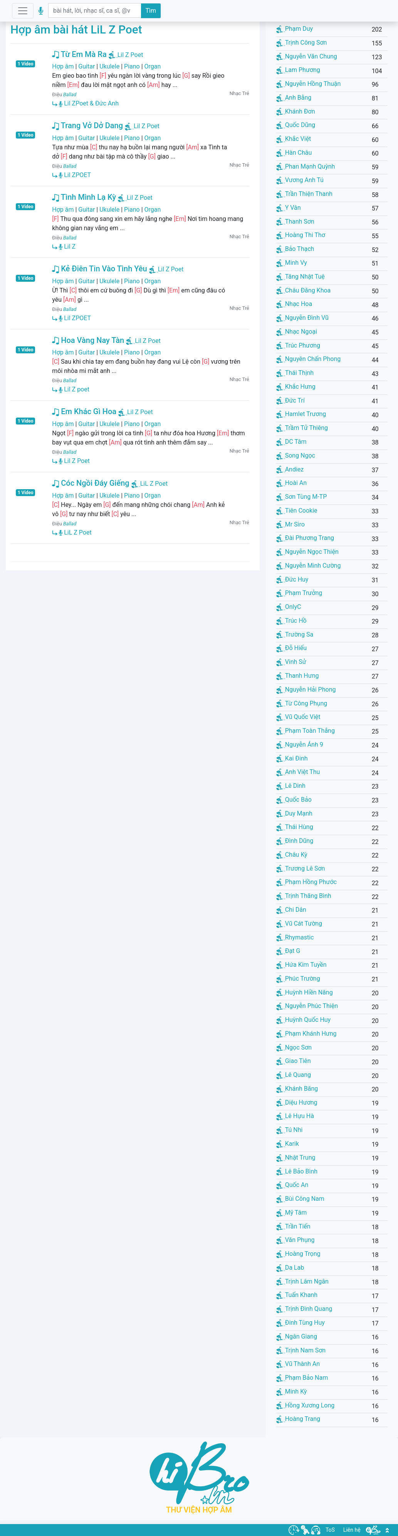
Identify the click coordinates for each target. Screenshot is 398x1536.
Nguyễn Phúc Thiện (307, 1006)
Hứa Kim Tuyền (301, 964)
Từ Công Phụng (301, 703)
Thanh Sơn (295, 221)
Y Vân (288, 207)
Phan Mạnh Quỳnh (305, 166)
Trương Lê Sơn (300, 868)
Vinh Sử (291, 661)
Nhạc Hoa (294, 304)
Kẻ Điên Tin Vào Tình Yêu (99, 268)
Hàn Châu (294, 152)
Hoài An (291, 482)
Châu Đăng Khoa (303, 290)
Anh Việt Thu (298, 772)
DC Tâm (291, 441)
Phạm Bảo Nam (302, 1377)
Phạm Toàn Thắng (305, 730)
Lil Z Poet (130, 54)
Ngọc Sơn (294, 1047)
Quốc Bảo (294, 799)
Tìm (151, 10)
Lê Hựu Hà (295, 1116)
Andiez (290, 469)
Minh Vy (291, 262)
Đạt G (288, 950)
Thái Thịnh (295, 372)
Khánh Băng (297, 1088)
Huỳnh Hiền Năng (304, 992)
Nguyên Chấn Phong (308, 359)
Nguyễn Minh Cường (308, 565)
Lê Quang (293, 1074)
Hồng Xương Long (305, 1405)
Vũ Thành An (298, 1363)
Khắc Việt (293, 138)
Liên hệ (352, 1530)
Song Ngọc (295, 455)
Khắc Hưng (296, 386)
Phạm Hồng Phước (306, 882)
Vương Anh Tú (300, 180)
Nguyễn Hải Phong (306, 689)
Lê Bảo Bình (296, 1171)
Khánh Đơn (295, 111)
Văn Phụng (295, 1240)
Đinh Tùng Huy (300, 1322)
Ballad (69, 94)
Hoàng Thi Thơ (300, 235)
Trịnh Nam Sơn (301, 1350)
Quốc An (292, 1184)
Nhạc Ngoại (296, 331)
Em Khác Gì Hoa (84, 411)
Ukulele (109, 66)
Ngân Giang (296, 1336)
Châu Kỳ (291, 854)
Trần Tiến (293, 1226)
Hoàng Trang (298, 1418)
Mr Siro (290, 524)
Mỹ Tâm (291, 1212)
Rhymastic (295, 937)
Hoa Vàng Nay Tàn (88, 340)
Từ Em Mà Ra (79, 54)
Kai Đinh (292, 758)
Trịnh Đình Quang (304, 1308)
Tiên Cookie (296, 510)
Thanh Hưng (297, 675)
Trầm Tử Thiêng (302, 427)
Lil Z (67, 246)
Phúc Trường (298, 978)
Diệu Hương (296, 1102)
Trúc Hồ (291, 620)
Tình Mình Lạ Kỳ (84, 197)
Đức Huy (292, 579)
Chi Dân (291, 909)
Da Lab (290, 1267)
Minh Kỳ (291, 1391)
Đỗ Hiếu (291, 648)
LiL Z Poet (154, 483)
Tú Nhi (289, 1129)
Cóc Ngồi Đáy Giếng (90, 483)
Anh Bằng (294, 97)
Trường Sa (294, 634)
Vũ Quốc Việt (298, 716)
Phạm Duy (294, 28)
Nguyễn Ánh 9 (299, 744)
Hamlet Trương (301, 414)
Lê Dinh (291, 785)
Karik (287, 1143)
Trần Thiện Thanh (304, 193)
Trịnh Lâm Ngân (302, 1281)
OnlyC (288, 606)
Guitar (86, 66)
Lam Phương (298, 70)
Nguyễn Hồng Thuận (308, 83)
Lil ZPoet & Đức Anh (89, 103)
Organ (152, 66)
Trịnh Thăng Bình (303, 895)
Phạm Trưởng (299, 593)
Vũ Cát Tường (299, 923)
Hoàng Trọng (298, 1253)
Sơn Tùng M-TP (301, 496)
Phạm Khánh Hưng (306, 1033)
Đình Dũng (294, 840)
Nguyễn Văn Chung (306, 56)
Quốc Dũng (295, 125)
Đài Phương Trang (305, 538)
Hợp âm (63, 66)
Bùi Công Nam (300, 1198)
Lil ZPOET (75, 175)
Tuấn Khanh (296, 1295)
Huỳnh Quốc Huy (303, 1019)
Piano (132, 66)
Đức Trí (290, 400)
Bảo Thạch (295, 248)
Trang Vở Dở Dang (87, 125)
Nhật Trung (296, 1157)
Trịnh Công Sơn (301, 42)
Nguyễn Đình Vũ (302, 317)
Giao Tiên (293, 1061)
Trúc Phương (298, 345)
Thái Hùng (294, 827)
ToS (330, 1530)
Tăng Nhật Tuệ (300, 276)
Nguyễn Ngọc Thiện (307, 551)
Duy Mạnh (294, 813)
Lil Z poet (74, 389)
